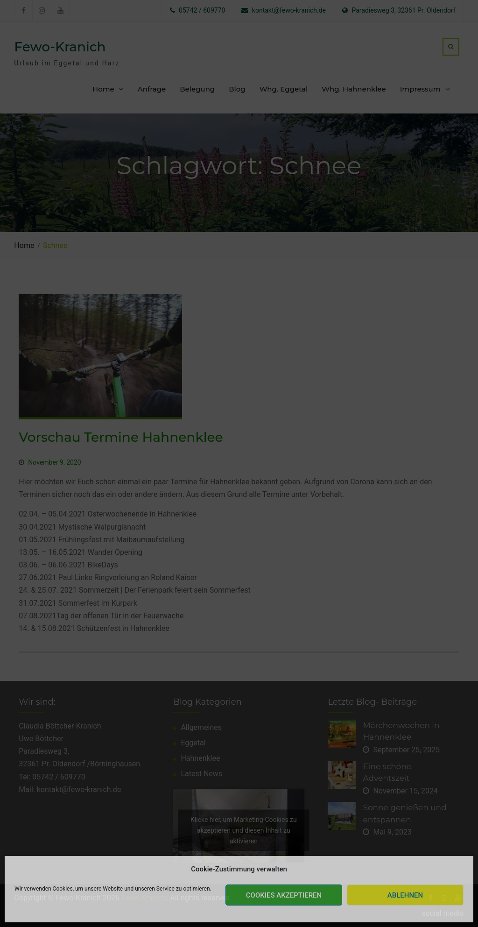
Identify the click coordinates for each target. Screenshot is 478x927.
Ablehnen (405, 895)
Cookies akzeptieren (284, 895)
